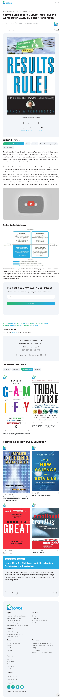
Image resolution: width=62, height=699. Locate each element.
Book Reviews (11, 648)
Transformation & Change (14, 619)
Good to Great (7, 553)
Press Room (10, 666)
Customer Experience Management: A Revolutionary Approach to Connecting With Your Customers (15, 499)
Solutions (34, 616)
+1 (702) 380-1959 (12, 677)
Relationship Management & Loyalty (17, 625)
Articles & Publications (13, 644)
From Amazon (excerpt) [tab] (48, 144)
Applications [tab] (8, 148)
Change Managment (10, 324)
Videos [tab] (37, 370)
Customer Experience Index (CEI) (42, 644)
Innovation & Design (12, 623)
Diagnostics (35, 619)
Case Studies (36, 623)
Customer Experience (13, 621)
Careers (9, 664)
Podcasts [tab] (16, 370)
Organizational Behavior (32, 326)
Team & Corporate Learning (15, 635)
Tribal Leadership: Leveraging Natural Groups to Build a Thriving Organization (44, 426)
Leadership (20, 326)
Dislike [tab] (34, 144)
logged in (15, 333)
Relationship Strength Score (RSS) (42, 653)
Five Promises (36, 651)
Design (33, 324)
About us (9, 660)
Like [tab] (27, 144)
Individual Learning (12, 632)
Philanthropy (10, 662)
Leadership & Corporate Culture (12, 30)
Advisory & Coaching (13, 637)
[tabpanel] (31, 168)
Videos (9, 646)
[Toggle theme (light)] (58, 695)
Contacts (9, 669)
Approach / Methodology (39, 621)
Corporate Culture (23, 324)
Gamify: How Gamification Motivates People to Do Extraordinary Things (16, 434)
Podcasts (10, 651)
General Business (9, 326)
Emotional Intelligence (44, 324)
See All (56, 30)
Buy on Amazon (31, 123)
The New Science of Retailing (41, 495)
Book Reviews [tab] (27, 370)
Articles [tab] (7, 370)
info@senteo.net (12, 680)
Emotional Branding (38, 553)
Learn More (13, 593)
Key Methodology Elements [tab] (13, 144)
